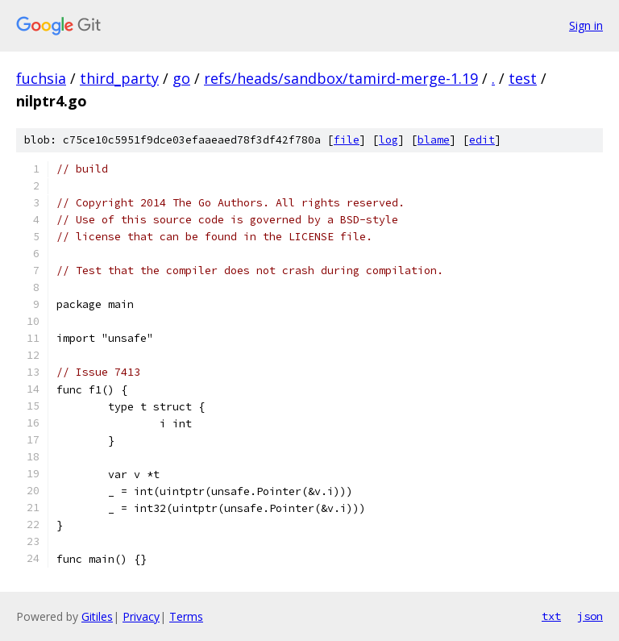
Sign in (586, 25)
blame (434, 140)
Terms (186, 616)
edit (482, 140)
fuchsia (41, 78)
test (523, 78)
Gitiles (97, 616)
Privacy (141, 616)
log (388, 140)
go (181, 78)
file (346, 140)
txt (551, 616)
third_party (119, 78)
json (590, 616)
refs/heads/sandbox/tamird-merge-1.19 (341, 78)
